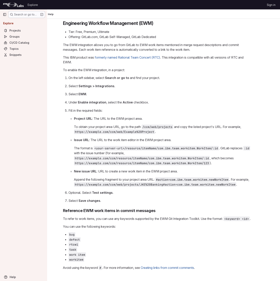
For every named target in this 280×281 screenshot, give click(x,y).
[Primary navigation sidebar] (5, 14)
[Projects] (24, 30)
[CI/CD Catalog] (24, 42)
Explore (33, 4)
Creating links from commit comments (174, 268)
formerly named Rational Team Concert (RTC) (134, 57)
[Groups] (24, 36)
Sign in (271, 4)
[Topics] (24, 49)
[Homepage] (13, 5)
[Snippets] (24, 55)
